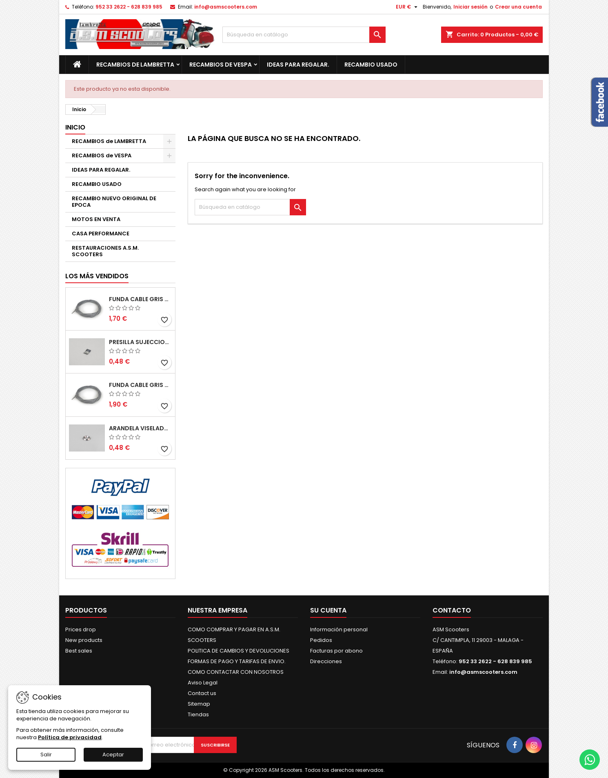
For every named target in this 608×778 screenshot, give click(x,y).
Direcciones (326, 661)
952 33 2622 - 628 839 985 (128, 6)
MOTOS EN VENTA (96, 219)
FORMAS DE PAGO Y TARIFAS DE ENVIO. (237, 661)
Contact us (202, 693)
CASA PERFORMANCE (100, 233)
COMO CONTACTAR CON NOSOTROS (236, 672)
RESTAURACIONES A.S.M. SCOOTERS (105, 251)
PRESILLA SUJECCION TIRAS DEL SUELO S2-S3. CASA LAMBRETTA (140, 342)
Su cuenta (328, 610)
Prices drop (80, 629)
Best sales (78, 651)
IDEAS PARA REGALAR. (298, 64)
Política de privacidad (70, 737)
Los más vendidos (97, 276)
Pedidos (321, 640)
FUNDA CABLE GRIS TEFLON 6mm (140, 385)
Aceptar (113, 754)
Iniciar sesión (470, 6)
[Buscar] (304, 35)
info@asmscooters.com (225, 6)
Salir (46, 754)
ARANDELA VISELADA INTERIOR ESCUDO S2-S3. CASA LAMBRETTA (140, 428)
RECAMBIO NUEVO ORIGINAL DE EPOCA (114, 201)
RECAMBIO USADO (370, 64)
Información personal (339, 629)
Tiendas (198, 714)
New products (83, 640)
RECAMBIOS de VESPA (220, 64)
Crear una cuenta (518, 6)
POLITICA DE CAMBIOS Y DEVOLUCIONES (238, 651)
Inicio (75, 127)
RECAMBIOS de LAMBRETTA (135, 64)
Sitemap (199, 704)
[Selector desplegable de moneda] (407, 7)
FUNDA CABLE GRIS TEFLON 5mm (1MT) (140, 299)
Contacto (452, 610)
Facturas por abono (336, 651)
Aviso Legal (202, 682)
